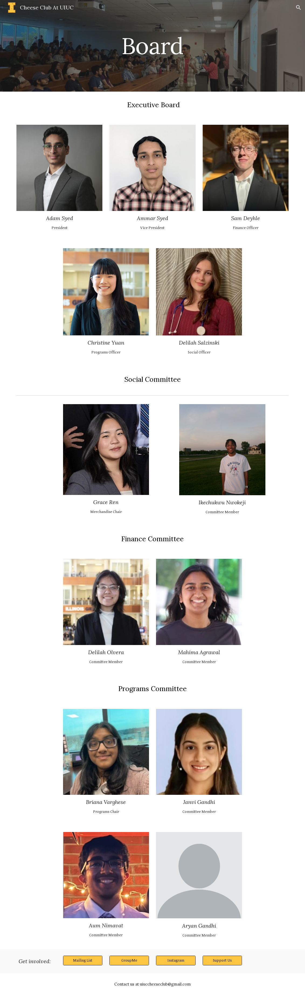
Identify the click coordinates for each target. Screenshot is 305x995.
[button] (298, 7)
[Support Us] (222, 960)
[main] (152, 45)
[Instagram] (175, 960)
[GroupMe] (129, 960)
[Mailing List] (82, 960)
